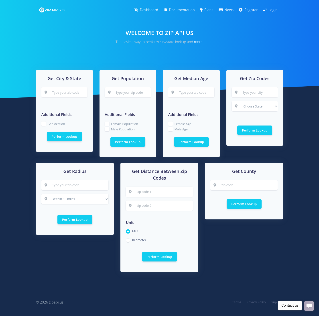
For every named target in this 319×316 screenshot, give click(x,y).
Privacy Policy (256, 302)
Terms (236, 302)
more (198, 41)
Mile (135, 231)
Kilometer (139, 240)
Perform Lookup (64, 136)
